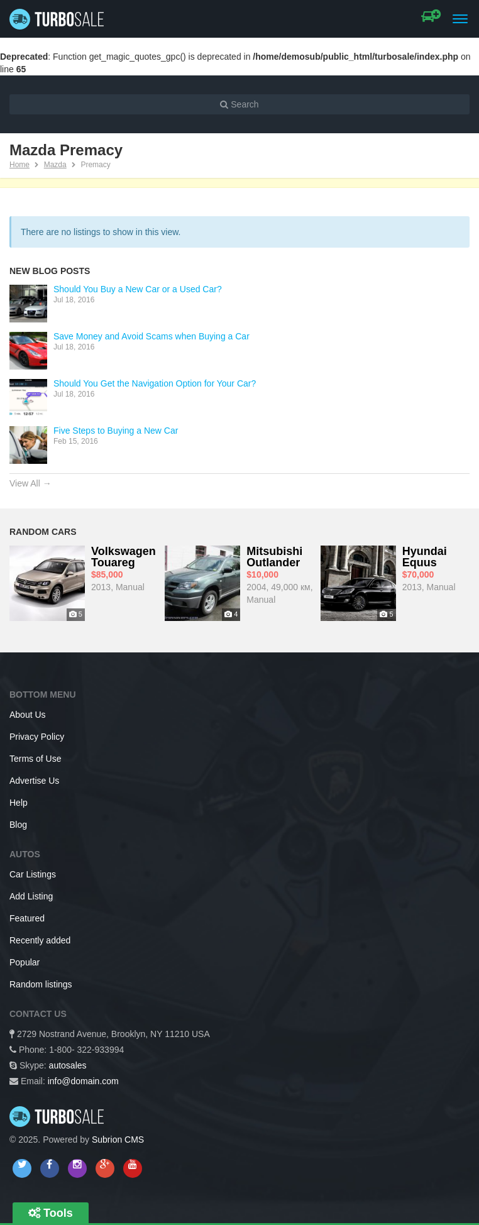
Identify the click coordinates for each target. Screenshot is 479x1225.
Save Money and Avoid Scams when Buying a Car (151, 336)
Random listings (40, 984)
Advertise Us (34, 781)
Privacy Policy (36, 737)
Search (239, 104)
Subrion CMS (118, 1139)
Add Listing (31, 896)
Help (18, 803)
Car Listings (32, 874)
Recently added (39, 940)
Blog (18, 825)
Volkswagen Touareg (123, 557)
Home (19, 164)
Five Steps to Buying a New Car (115, 431)
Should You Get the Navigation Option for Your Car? (154, 383)
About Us (27, 715)
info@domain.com (83, 1081)
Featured (27, 918)
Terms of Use (35, 759)
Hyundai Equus (424, 557)
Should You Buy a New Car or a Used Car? (137, 289)
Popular (24, 962)
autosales (68, 1065)
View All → (30, 483)
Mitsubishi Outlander (274, 557)
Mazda (55, 164)
